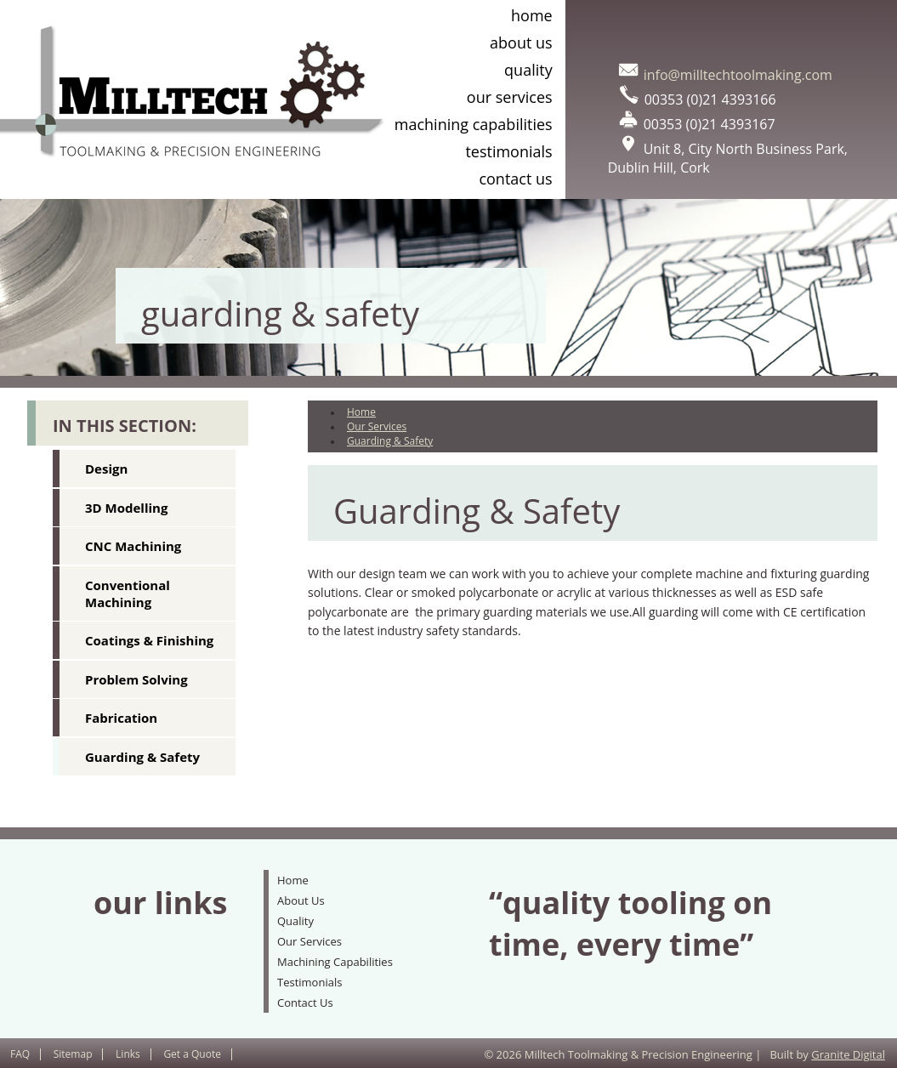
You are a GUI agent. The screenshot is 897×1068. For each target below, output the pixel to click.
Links (128, 1054)
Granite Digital (848, 1054)
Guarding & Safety (142, 756)
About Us (521, 42)
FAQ (20, 1054)
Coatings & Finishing (149, 640)
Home (532, 15)
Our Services (510, 97)
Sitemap (73, 1054)
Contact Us (515, 178)
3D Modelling (126, 507)
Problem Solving (136, 679)
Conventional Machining (127, 594)
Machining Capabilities (474, 124)
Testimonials (508, 151)
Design (106, 468)
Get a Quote (192, 1054)
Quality (528, 70)
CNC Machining (133, 545)
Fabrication (121, 717)
